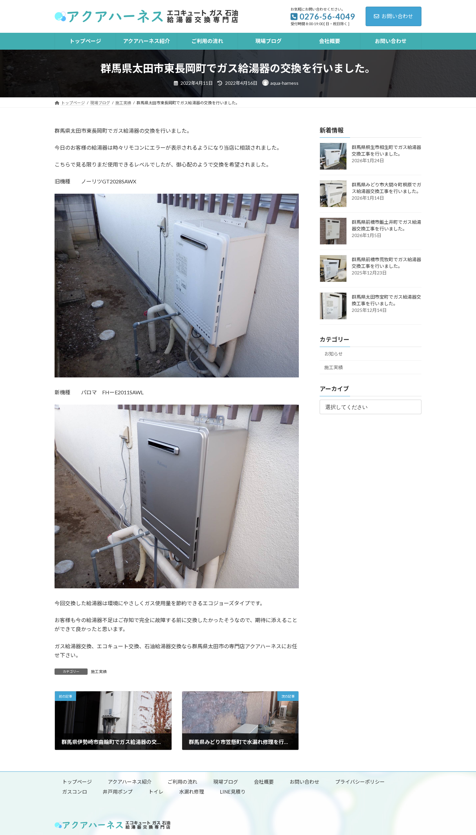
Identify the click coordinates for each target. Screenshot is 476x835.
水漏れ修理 (191, 792)
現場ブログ (225, 782)
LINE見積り (233, 792)
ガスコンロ (74, 792)
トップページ (77, 782)
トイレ (155, 792)
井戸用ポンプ (118, 792)
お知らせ (333, 354)
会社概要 (264, 782)
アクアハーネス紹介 (130, 782)
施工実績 (99, 671)
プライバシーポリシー (360, 782)
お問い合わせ (393, 16)
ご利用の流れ (182, 782)
